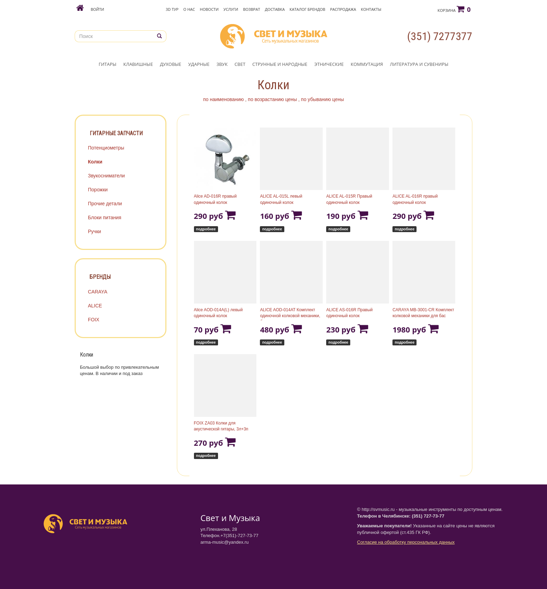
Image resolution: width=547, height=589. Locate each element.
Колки (95, 162)
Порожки (98, 189)
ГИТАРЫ (108, 64)
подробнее (206, 229)
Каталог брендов (307, 9)
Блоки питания (104, 217)
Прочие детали (105, 203)
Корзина (454, 9)
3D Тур (172, 9)
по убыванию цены (322, 99)
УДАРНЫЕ (199, 64)
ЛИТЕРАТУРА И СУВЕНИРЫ (419, 64)
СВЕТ (239, 64)
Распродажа (343, 9)
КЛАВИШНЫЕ (138, 64)
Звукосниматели (106, 175)
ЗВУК (221, 64)
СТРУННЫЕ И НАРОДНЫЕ (279, 64)
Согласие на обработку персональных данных (406, 542)
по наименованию (223, 99)
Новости (209, 9)
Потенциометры (106, 148)
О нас (189, 9)
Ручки (94, 231)
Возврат (251, 9)
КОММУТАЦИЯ (367, 64)
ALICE (95, 305)
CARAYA (97, 291)
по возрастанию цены (272, 99)
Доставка (275, 9)
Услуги (230, 9)
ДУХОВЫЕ (170, 64)
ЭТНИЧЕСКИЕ (329, 64)
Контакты (371, 9)
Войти (97, 9)
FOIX (93, 319)
